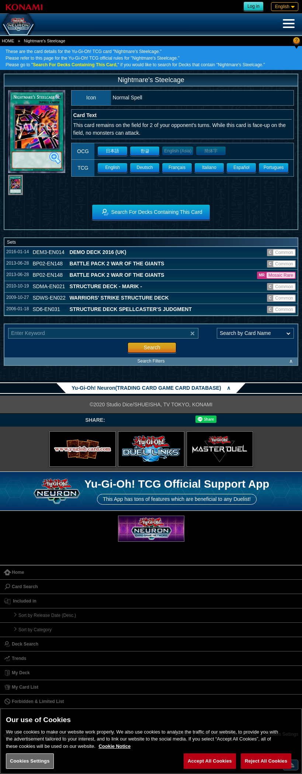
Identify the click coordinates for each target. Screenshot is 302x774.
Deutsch (145, 167)
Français (177, 167)
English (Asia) (177, 150)
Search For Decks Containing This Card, (75, 64)
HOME (8, 41)
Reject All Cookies (266, 761)
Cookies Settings (30, 761)
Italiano (209, 167)
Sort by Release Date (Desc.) (47, 615)
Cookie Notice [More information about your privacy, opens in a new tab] (114, 746)
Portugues (274, 167)
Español (241, 167)
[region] (151, 741)
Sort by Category (35, 629)
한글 (144, 150)
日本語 (112, 150)
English (112, 167)
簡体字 (211, 150)
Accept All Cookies (210, 761)
